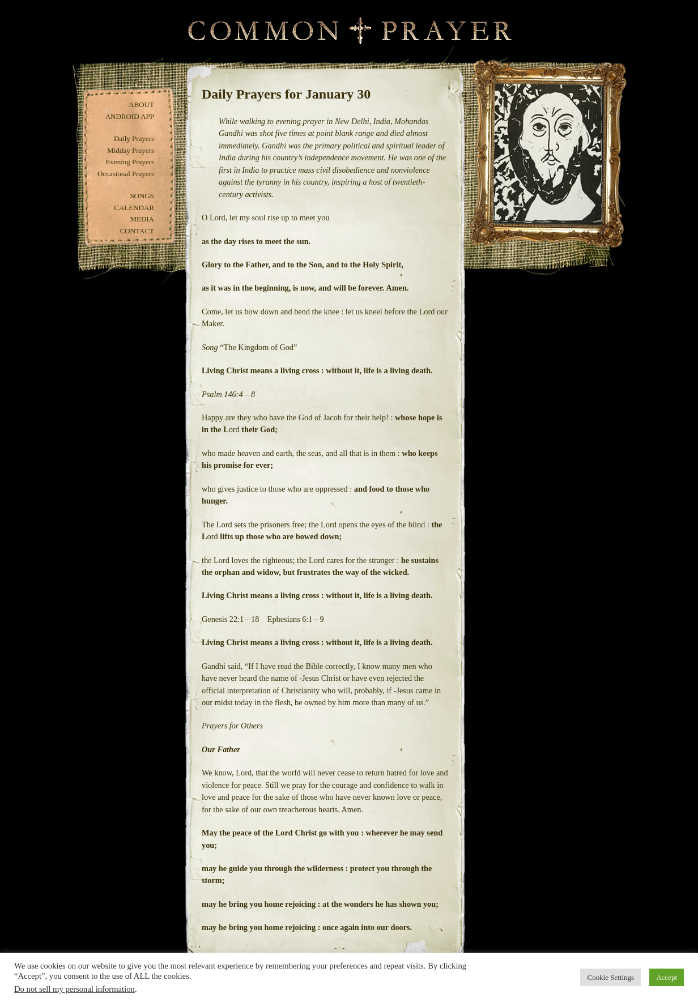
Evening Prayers (129, 161)
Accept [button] (666, 977)
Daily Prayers (134, 138)
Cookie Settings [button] (610, 977)
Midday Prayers (130, 150)
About (141, 104)
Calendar (134, 207)
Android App (129, 116)
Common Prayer (349, 31)
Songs (142, 195)
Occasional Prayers (125, 173)
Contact (137, 231)
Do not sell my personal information (74, 989)
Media (142, 219)
